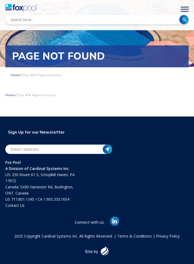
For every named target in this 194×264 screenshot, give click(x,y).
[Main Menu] (185, 10)
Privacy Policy (168, 236)
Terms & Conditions (134, 236)
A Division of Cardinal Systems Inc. (37, 168)
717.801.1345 (23, 199)
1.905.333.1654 (56, 199)
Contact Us (15, 205)
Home (15, 75)
